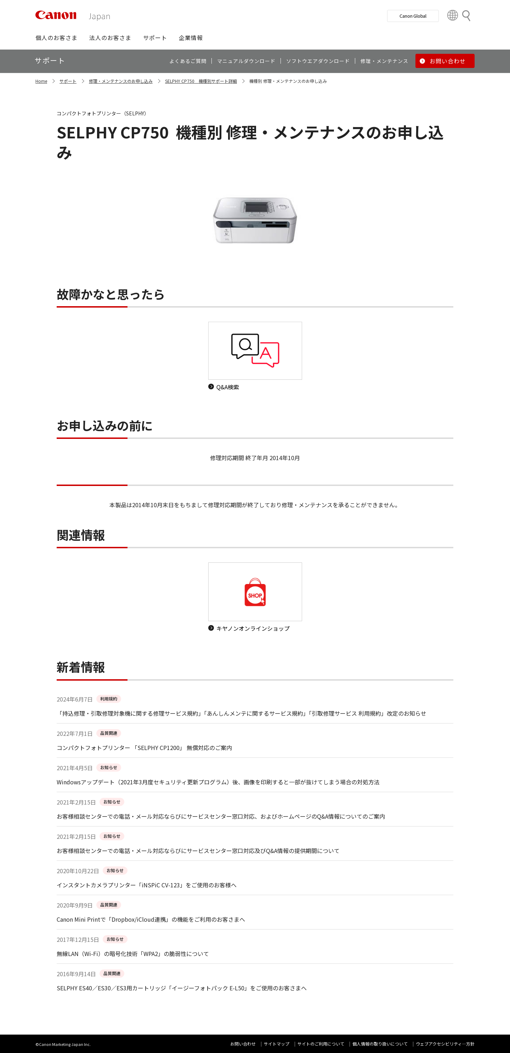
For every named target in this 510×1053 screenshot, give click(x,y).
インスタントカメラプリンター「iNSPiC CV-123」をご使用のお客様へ (147, 885)
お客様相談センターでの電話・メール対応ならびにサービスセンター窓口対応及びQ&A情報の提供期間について (198, 850)
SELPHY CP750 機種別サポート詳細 (201, 81)
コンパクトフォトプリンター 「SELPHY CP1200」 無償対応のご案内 (144, 747)
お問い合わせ (243, 1044)
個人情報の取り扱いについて (380, 1044)
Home (41, 81)
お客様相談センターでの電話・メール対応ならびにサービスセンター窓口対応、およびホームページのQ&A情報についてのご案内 (221, 816)
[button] (56, 37)
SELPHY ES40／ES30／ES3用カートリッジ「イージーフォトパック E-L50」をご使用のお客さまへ (182, 988)
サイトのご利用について (321, 1044)
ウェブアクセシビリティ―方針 (445, 1044)
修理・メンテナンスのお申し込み (121, 81)
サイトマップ (276, 1044)
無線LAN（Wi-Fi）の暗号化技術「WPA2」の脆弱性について (133, 953)
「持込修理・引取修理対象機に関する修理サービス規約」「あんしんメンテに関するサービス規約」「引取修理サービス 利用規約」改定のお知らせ (241, 713)
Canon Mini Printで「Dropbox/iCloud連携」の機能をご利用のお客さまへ (151, 919)
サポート (68, 81)
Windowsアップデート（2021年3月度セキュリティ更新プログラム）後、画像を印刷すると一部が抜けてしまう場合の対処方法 (218, 782)
